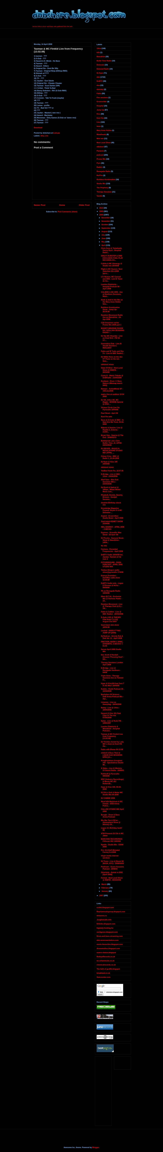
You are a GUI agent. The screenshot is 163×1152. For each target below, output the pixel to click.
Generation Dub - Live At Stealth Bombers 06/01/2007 (111, 346)
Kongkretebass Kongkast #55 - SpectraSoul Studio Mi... (112, 763)
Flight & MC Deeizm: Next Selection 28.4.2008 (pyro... (111, 271)
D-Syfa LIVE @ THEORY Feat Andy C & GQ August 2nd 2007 (111, 619)
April (103, 245)
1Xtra (99, 48)
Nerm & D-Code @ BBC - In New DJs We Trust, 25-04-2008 (112, 422)
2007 (101, 895)
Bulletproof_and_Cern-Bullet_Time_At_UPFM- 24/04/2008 (111, 443)
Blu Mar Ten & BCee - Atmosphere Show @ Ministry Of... (110, 822)
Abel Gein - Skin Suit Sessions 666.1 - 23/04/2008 (109, 482)
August (104, 231)
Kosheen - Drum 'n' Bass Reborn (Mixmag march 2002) (111, 383)
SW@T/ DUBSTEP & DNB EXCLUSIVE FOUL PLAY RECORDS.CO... (112, 258)
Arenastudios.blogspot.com (108, 948)
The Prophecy (102, 188)
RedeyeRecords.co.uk (106, 957)
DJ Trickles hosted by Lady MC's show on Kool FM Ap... (112, 744)
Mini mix (100, 138)
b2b (98, 52)
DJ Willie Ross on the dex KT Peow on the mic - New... (111, 359)
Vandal (99, 196)
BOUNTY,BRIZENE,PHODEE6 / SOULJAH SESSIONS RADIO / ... (112, 330)
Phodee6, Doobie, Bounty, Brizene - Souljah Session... (112, 497)
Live (46, 136)
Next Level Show (104, 143)
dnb (42, 136)
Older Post (84, 205)
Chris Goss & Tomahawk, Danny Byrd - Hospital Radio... (111, 250)
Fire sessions (102, 97)
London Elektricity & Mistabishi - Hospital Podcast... (110, 729)
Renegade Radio (103, 171)
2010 (101, 208)
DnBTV (99, 81)
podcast (100, 155)
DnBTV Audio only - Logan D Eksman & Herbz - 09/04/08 (112, 585)
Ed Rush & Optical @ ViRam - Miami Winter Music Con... (111, 489)
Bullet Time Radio (104, 61)
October (105, 224)
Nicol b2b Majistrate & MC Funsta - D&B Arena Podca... (111, 804)
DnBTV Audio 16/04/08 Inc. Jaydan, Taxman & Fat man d (112, 557)
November (106, 221)
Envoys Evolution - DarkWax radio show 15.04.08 (110, 578)
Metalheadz (101, 134)
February (105, 888)
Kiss (98, 114)
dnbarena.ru (102, 916)
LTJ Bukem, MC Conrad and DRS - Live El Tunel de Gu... (111, 279)
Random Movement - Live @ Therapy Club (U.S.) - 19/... (111, 606)
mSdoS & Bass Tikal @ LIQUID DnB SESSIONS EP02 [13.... (111, 755)
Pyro (99, 163)
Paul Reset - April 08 (109, 413)
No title (104, 546)
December (105, 218)
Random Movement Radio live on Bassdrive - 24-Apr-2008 (111, 317)
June (103, 238)
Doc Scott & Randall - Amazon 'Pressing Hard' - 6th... (112, 657)
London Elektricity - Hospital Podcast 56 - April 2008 (110, 286)
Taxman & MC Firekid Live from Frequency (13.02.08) (112, 736)
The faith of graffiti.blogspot (108, 969)
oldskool (100, 147)
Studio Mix (101, 184)
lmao (99, 126)
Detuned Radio (103, 69)
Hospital (100, 106)
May (103, 242)
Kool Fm (100, 118)
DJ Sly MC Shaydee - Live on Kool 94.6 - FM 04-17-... (111, 338)
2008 (101, 215)
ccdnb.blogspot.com (105, 907)
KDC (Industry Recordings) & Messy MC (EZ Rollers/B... (112, 781)
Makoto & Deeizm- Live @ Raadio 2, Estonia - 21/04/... (111, 430)
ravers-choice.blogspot (106, 953)
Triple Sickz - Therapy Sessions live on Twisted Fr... (112, 678)
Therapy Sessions (104, 192)
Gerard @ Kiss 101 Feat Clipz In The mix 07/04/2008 (111, 715)
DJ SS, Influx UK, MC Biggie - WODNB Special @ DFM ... (112, 402)
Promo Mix (101, 159)
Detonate (100, 65)
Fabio (99, 93)
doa (98, 85)
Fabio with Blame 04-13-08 (112, 749)
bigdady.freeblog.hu (105, 928)
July (103, 235)
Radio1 (99, 167)
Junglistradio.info (104, 920)
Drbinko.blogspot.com (106, 924)
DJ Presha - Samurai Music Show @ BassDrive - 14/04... (112, 540)
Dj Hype (100, 73)
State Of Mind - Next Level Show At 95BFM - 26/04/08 (112, 370)
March (104, 884)
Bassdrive (101, 57)
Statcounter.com (103, 977)
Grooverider (102, 102)
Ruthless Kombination (106, 179)
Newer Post (39, 205)
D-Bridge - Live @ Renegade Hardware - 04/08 (111, 670)
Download (38, 128)
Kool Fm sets (106, 416)
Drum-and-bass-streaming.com (110, 936)
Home (62, 205)
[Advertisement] (72, 33)
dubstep (100, 89)
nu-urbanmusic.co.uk (105, 961)
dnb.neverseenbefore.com (108, 940)
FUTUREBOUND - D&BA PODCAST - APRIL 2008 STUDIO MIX (111, 564)
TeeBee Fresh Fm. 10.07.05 (112, 471)
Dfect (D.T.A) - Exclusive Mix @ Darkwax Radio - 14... (111, 598)
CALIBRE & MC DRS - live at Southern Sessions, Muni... (111, 294)
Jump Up (100, 110)
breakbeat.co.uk (103, 973)
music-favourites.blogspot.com (110, 944)
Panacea (100, 151)
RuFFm (100, 175)
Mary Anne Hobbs (104, 130)
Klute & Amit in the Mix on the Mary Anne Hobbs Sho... (112, 302)
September (106, 228)
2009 (101, 211)
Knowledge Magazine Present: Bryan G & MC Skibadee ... (111, 510)
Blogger (95, 1147)
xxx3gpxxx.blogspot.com (107, 932)
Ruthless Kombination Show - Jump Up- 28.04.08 (110, 309)
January (105, 891)
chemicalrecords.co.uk (106, 965)
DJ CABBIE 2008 (108, 798)
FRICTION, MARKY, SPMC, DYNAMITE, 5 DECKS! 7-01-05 (112, 644)
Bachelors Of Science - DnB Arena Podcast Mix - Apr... (112, 697)
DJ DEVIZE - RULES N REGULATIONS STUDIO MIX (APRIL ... (111, 451)
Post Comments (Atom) (67, 212)
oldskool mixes (107, 364)
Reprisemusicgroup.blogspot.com (111, 912)
